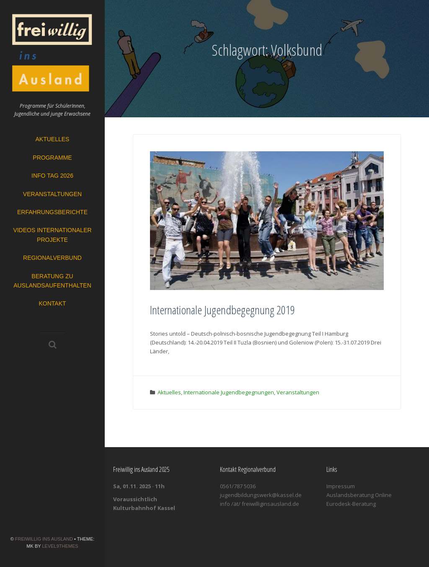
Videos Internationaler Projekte (52, 235)
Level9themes (60, 546)
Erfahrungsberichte (52, 212)
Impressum (340, 486)
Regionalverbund (52, 257)
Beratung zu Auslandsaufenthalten (52, 281)
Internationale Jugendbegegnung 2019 (222, 310)
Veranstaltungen (52, 194)
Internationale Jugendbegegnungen (228, 392)
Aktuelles (53, 139)
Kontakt (52, 303)
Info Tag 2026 (52, 175)
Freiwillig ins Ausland (44, 538)
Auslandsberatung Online (359, 495)
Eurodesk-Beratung (351, 503)
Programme (52, 157)
